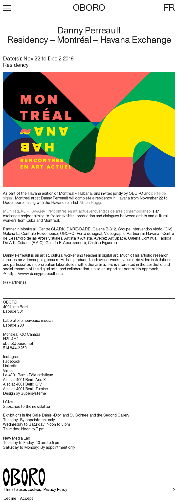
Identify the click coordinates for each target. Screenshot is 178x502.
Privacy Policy (55, 489)
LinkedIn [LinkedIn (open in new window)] (10, 365)
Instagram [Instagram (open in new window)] (12, 356)
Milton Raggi (90, 202)
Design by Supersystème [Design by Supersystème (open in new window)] (24, 393)
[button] (7, 8)
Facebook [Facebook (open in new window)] (11, 361)
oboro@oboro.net (18, 343)
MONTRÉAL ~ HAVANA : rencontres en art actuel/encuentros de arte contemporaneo (77, 211)
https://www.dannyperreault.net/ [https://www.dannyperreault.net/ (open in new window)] (35, 273)
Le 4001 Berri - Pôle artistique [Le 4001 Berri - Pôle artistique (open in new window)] (28, 375)
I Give (8, 402)
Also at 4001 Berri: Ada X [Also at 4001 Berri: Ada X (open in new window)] (24, 379)
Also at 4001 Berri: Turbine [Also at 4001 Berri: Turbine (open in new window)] (25, 389)
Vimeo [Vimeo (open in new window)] (8, 370)
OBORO (89, 7)
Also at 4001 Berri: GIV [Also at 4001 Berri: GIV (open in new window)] (22, 384)
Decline (9, 498)
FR (169, 7)
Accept (26, 498)
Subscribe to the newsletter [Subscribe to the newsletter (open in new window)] (26, 406)
